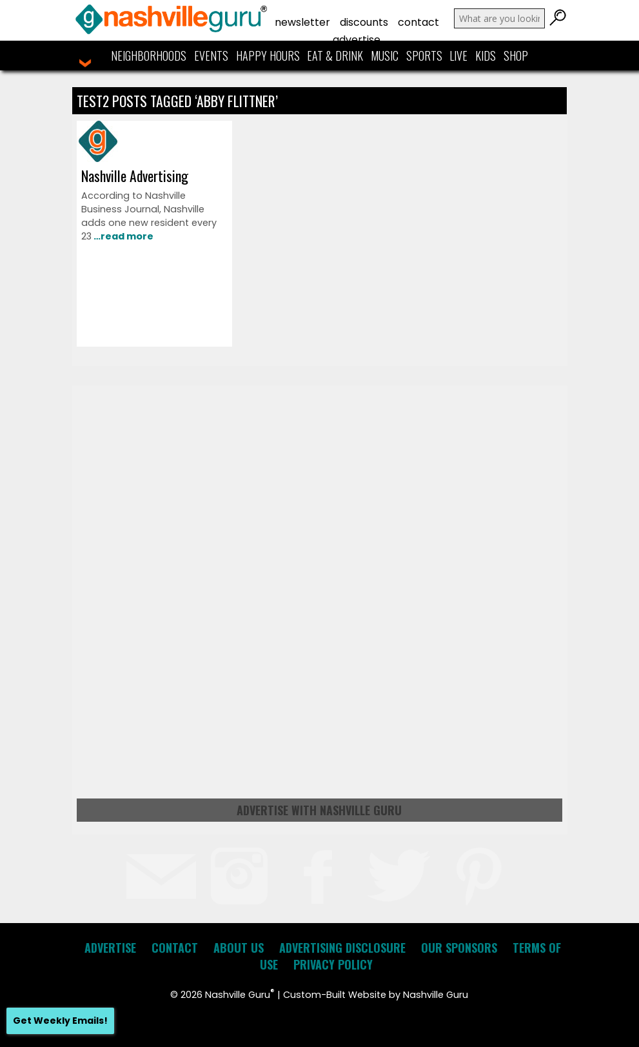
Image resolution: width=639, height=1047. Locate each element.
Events (211, 55)
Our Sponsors (459, 947)
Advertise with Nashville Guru (319, 810)
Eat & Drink (335, 55)
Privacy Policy (333, 964)
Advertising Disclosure (342, 947)
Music (384, 55)
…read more (122, 236)
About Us (238, 947)
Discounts (364, 22)
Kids (485, 55)
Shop (516, 55)
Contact (418, 22)
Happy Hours (268, 55)
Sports (424, 55)
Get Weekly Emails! (60, 1020)
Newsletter (302, 22)
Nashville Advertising (134, 175)
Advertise (356, 39)
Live (458, 55)
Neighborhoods (148, 55)
